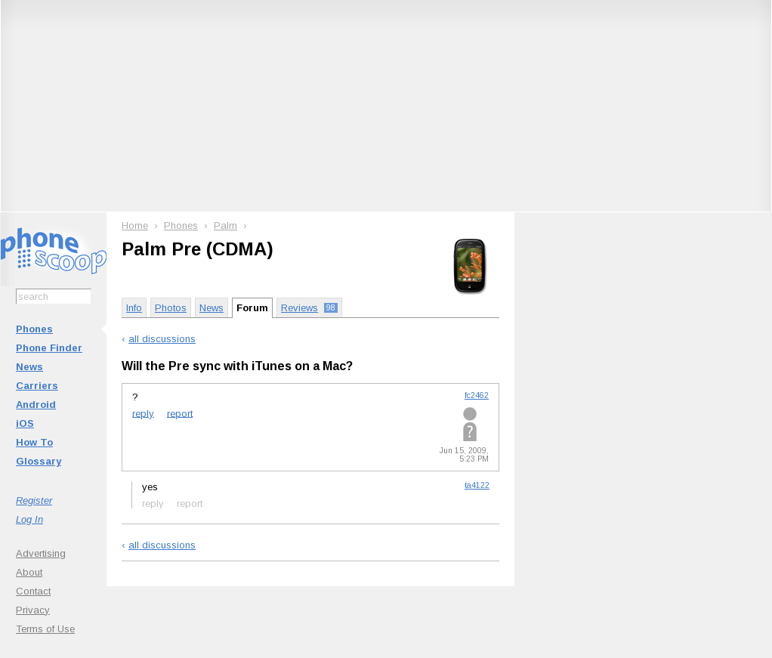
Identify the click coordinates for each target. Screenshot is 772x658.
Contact (33, 591)
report (180, 413)
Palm (225, 225)
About (29, 572)
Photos (171, 308)
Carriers (37, 385)
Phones (34, 329)
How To (34, 442)
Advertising (41, 553)
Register (34, 500)
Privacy (33, 610)
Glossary (38, 461)
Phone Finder (49, 348)
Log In (29, 519)
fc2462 (477, 395)
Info (134, 308)
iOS (25, 423)
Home (135, 225)
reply (143, 413)
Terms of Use (45, 629)
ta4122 (477, 485)
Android (36, 404)
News (29, 366)
